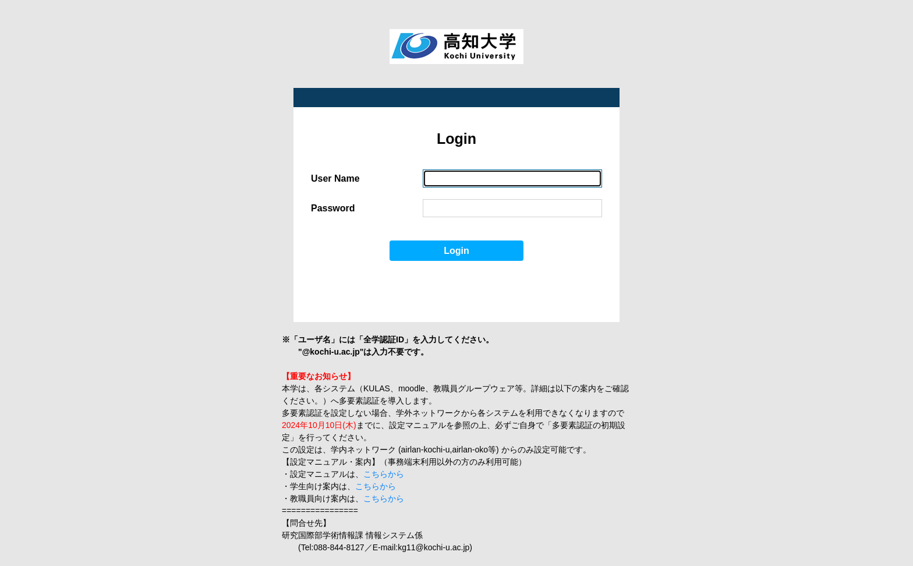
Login (456, 251)
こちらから (383, 474)
